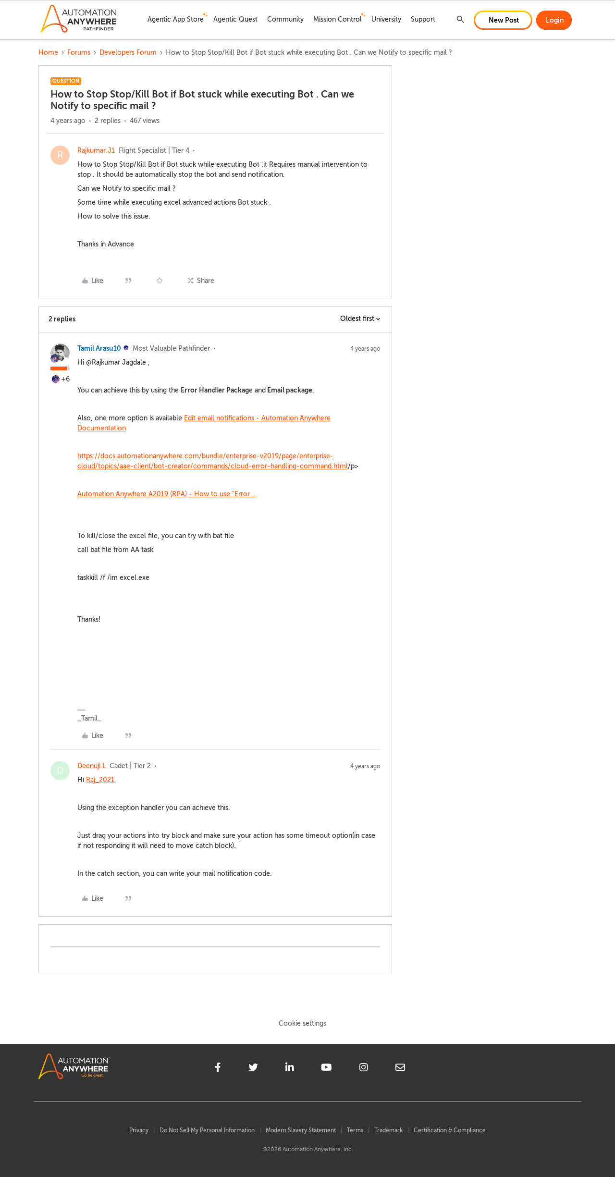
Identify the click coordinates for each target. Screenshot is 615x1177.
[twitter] (253, 1069)
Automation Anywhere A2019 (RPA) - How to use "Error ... (167, 494)
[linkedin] (289, 1069)
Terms (355, 1130)
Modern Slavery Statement (301, 1130)
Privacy (138, 1130)
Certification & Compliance (450, 1130)
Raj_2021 (100, 780)
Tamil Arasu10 (99, 348)
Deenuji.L (91, 766)
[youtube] (326, 1069)
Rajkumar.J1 (96, 150)
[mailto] (400, 1069)
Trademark (388, 1130)
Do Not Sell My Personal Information (207, 1130)
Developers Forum (128, 52)
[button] (503, 20)
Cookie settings (302, 1023)
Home (48, 52)
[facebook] (218, 1069)
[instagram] (363, 1069)
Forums (78, 52)
